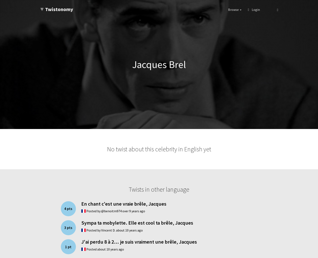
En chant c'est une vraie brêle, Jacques (123, 204)
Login (254, 10)
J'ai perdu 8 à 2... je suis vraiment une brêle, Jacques (139, 242)
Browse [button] (234, 10)
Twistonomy (56, 9)
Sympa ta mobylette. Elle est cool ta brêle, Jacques (137, 223)
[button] (268, 9)
